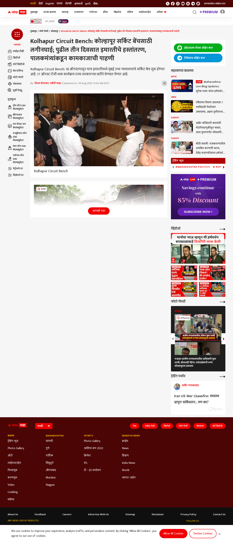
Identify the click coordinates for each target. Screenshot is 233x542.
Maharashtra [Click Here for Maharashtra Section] (55, 435)
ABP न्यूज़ (41, 528)
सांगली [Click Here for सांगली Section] (49, 441)
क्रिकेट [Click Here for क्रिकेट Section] (87, 456)
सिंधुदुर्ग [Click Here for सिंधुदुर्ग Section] (49, 463)
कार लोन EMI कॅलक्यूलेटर (17, 147)
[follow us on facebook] (173, 3)
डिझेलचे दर (16, 175)
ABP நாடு (127, 528)
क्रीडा (105, 12)
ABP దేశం (140, 528)
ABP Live (29, 528)
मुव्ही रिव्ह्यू (15, 90)
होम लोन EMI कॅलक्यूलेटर (17, 107)
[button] (17, 37)
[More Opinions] (222, 376)
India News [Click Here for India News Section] (128, 463)
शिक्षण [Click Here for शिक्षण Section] (125, 456)
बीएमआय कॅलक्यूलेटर (16, 116)
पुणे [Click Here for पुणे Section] (47, 448)
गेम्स (134, 426)
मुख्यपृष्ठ (34, 12)
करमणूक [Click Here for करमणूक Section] (12, 478)
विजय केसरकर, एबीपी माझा (48, 83)
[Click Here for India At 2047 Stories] (63, 21)
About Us (13, 514)
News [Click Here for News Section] (125, 448)
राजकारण (78, 12)
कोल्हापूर (54, 31)
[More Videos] (222, 228)
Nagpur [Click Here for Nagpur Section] (50, 485)
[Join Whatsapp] (198, 3)
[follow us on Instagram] (188, 3)
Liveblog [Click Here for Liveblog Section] (13, 492)
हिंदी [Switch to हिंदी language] (41, 3)
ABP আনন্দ (55, 528)
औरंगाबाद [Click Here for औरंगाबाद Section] (51, 470)
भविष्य (130, 12)
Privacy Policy (188, 514)
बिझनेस (117, 12)
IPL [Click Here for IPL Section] (86, 463)
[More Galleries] (222, 301)
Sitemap (130, 514)
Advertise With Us (98, 514)
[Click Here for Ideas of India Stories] (36, 21)
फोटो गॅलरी (15, 77)
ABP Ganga (100, 528)
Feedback (40, 514)
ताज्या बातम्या (49, 12)
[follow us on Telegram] (193, 3)
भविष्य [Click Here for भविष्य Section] (11, 500)
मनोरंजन (93, 12)
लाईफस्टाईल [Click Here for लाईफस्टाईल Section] (14, 463)
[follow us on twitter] (167, 3)
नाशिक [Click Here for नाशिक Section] (49, 456)
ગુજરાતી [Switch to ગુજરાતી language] (78, 3)
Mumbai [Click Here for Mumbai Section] (51, 478)
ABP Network (14, 528)
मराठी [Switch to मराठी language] (33, 3)
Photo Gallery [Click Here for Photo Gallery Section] (16, 448)
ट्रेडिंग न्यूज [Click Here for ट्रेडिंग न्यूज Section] (13, 441)
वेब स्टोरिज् (15, 71)
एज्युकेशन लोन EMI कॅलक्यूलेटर (17, 136)
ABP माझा (68, 528)
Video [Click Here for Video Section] (11, 485)
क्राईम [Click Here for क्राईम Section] (125, 441)
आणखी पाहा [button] (98, 210)
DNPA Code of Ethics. (45, 535)
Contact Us (219, 514)
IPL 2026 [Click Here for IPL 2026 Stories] (49, 21)
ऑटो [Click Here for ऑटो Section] (10, 456)
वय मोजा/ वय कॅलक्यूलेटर (17, 125)
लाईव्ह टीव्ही (16, 51)
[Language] (43, 426)
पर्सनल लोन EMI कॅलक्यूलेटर (16, 159)
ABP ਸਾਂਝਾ (114, 528)
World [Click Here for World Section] (125, 470)
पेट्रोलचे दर (15, 168)
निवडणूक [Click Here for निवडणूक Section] (12, 470)
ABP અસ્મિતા (83, 528)
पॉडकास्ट (15, 84)
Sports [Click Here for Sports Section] (88, 435)
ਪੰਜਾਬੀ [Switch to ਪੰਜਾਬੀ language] (68, 3)
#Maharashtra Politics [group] (192, 167)
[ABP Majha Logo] (17, 12)
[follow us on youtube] (183, 3)
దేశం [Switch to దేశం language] (95, 3)
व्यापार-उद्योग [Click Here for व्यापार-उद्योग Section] (129, 478)
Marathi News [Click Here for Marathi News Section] (131, 435)
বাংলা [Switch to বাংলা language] (59, 3)
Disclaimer (158, 514)
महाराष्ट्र (65, 12)
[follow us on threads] (178, 3)
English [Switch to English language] (50, 3)
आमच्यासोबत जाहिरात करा (214, 3)
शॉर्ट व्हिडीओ (16, 64)
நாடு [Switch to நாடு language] (88, 3)
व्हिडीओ (14, 58)
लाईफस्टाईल (145, 12)
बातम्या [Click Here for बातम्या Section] (11, 435)
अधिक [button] (161, 12)
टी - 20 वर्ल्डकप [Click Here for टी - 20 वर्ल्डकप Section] (92, 470)
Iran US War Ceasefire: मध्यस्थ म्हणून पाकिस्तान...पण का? (196, 399)
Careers (66, 514)
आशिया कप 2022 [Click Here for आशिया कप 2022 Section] (93, 448)
